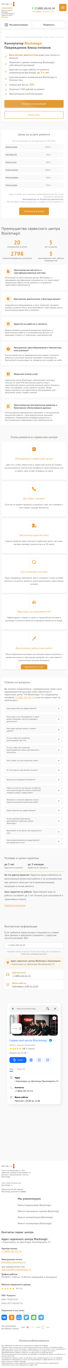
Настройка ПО (11, 154)
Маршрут (18, 1060)
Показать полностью (15, 905)
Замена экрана (11, 147)
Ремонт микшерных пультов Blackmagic (38, 1211)
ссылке (23, 1191)
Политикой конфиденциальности (34, 954)
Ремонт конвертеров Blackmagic (35, 1223)
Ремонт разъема (12, 177)
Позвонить (48, 24)
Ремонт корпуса (12, 170)
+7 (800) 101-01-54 (44, 8)
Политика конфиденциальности (34, 1340)
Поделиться (4, 1317)
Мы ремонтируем (16, 25)
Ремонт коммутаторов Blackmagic (35, 1217)
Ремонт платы (11, 162)
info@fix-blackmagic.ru (13, 1262)
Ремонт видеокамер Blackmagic (34, 1205)
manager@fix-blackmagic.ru (16, 1269)
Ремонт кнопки (11, 185)
